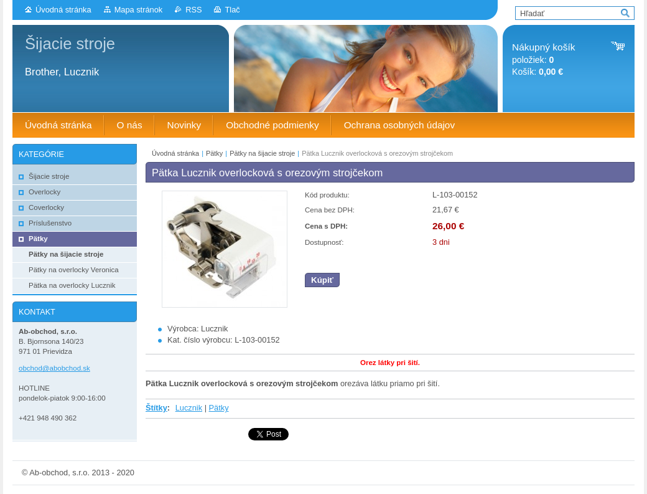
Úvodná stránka (63, 9)
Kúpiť (322, 280)
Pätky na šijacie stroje (262, 153)
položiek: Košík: (543, 59)
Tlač (232, 9)
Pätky (214, 153)
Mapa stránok (138, 9)
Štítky (156, 407)
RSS (193, 9)
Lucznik (188, 407)
